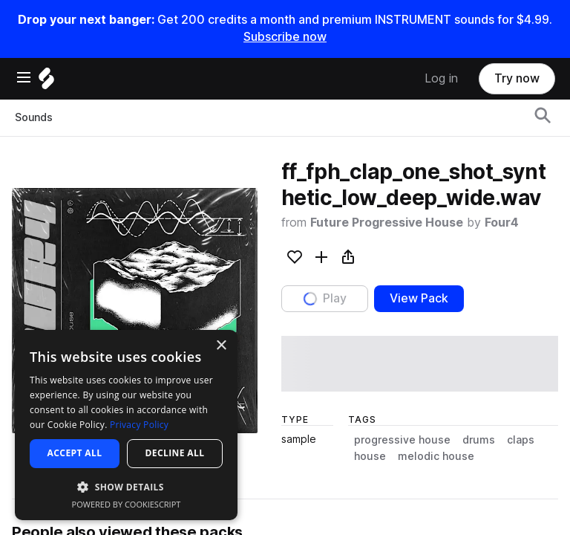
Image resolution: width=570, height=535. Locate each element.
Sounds (34, 117)
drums (478, 440)
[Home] (46, 82)
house (370, 456)
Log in (441, 78)
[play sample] (419, 364)
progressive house (402, 440)
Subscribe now (285, 37)
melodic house (436, 456)
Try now (517, 78)
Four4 (502, 222)
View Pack (419, 298)
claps (520, 440)
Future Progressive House (386, 222)
